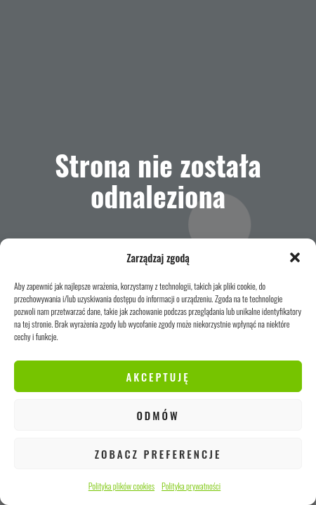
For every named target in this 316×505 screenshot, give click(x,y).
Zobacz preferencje (158, 454)
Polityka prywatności (191, 486)
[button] (295, 257)
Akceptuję (158, 376)
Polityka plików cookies (121, 486)
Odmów (157, 415)
